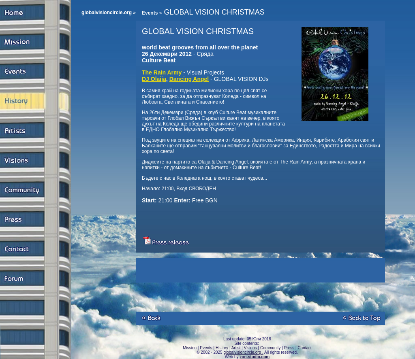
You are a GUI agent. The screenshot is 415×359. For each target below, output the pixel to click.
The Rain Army (162, 72)
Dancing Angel (189, 79)
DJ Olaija (154, 79)
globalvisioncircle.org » (108, 12)
